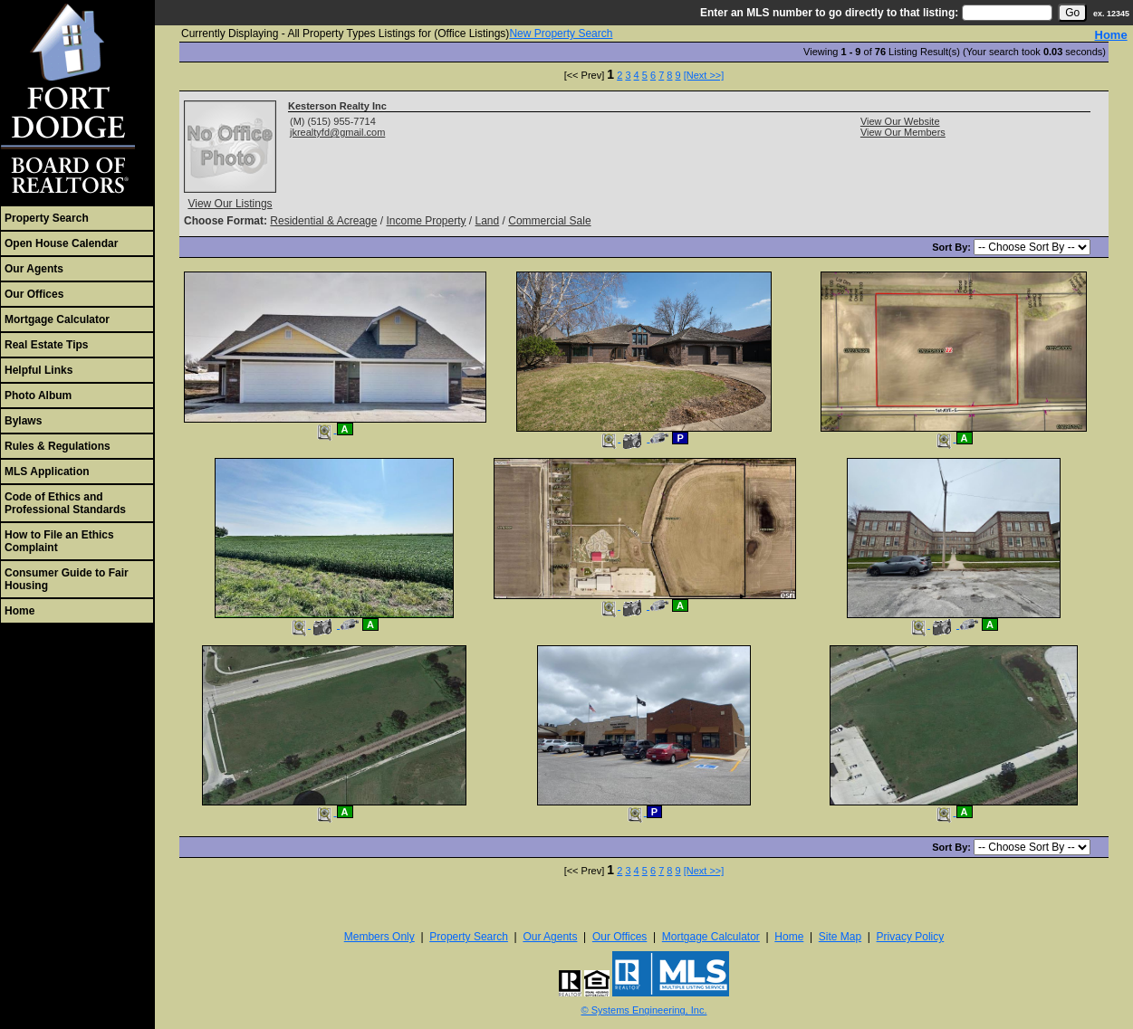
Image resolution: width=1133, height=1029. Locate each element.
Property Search (47, 218)
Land (487, 220)
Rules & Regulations (57, 446)
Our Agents (34, 268)
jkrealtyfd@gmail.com (337, 132)
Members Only (379, 936)
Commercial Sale (549, 220)
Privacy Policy (911, 936)
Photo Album (38, 395)
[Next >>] (704, 75)
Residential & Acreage (323, 220)
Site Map (840, 936)
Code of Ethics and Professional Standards (65, 503)
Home (19, 611)
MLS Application (47, 471)
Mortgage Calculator (57, 319)
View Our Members (903, 132)
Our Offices (34, 294)
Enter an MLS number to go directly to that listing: (829, 12)
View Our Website (900, 121)
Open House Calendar (61, 243)
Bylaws (23, 420)
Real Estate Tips (46, 344)
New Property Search (560, 33)
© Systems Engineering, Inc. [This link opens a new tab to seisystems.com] (644, 1010)
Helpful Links (38, 370)
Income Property (426, 220)
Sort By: (953, 247)
